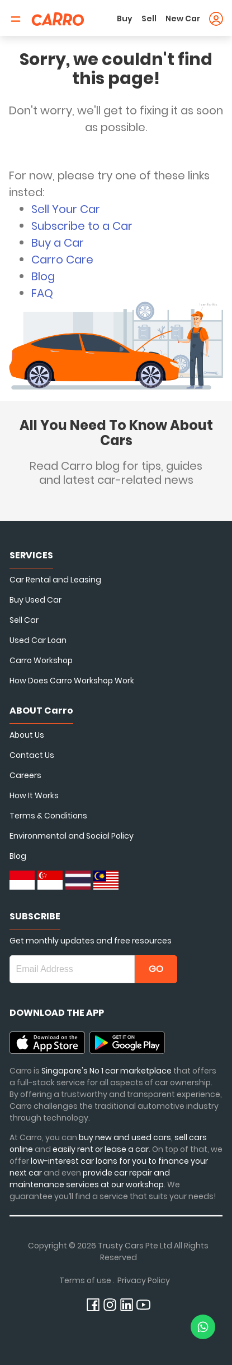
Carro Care (62, 259)
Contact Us (32, 755)
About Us (27, 735)
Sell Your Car (65, 209)
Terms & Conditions (48, 815)
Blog (43, 276)
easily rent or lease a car (101, 1149)
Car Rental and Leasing (55, 579)
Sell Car (24, 620)
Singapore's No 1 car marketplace (106, 1070)
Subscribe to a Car (81, 226)
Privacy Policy (143, 1280)
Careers (25, 775)
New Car (182, 18)
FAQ (42, 293)
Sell (149, 18)
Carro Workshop (41, 660)
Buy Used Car (35, 599)
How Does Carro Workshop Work (72, 680)
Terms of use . (87, 1280)
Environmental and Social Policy (72, 835)
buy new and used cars (125, 1137)
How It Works (34, 795)
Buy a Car (57, 243)
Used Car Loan (38, 640)
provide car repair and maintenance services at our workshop (90, 1178)
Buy (124, 18)
